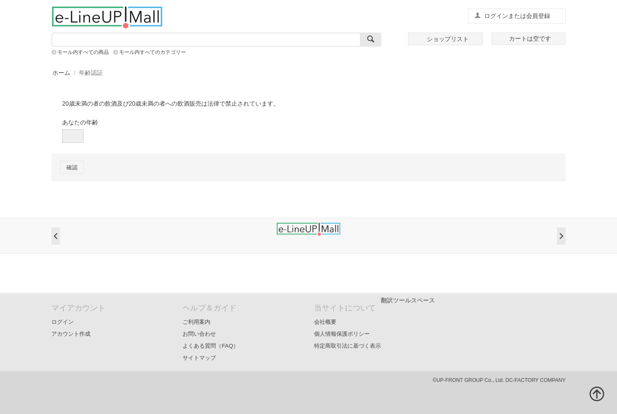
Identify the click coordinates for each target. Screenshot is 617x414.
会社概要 (325, 322)
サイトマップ (199, 358)
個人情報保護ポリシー (342, 334)
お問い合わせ (199, 334)
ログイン (62, 322)
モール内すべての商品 (83, 52)
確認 (72, 167)
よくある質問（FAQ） (211, 346)
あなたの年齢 (80, 122)
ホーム (61, 72)
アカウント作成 (70, 334)
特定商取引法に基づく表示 (347, 346)
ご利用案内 (196, 322)
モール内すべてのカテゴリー (152, 52)
